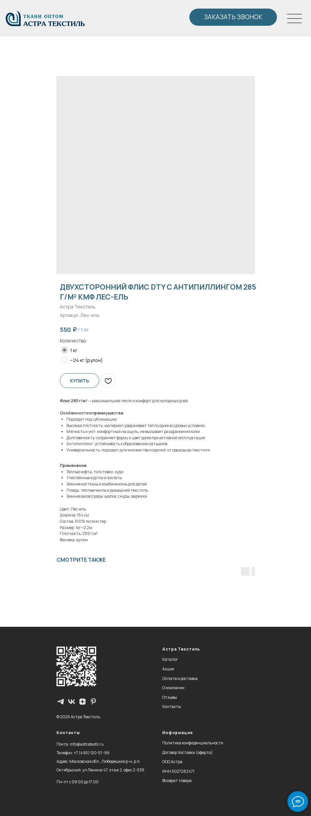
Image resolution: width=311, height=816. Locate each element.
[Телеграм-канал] (61, 701)
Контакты (171, 706)
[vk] (71, 701)
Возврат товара (177, 780)
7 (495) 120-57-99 (92, 753)
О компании (173, 688)
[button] (233, 17)
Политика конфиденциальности (192, 743)
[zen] (82, 701)
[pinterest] (93, 701)
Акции (168, 669)
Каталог (170, 659)
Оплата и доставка (180, 678)
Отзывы (169, 697)
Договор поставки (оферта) (187, 752)
